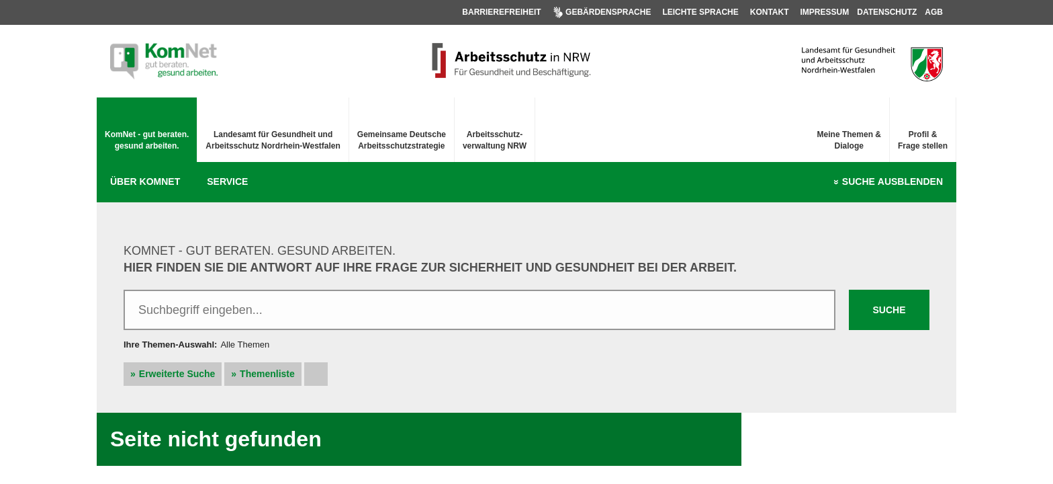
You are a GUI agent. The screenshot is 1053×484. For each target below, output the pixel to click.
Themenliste (267, 373)
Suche (892, 182)
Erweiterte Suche (177, 373)
